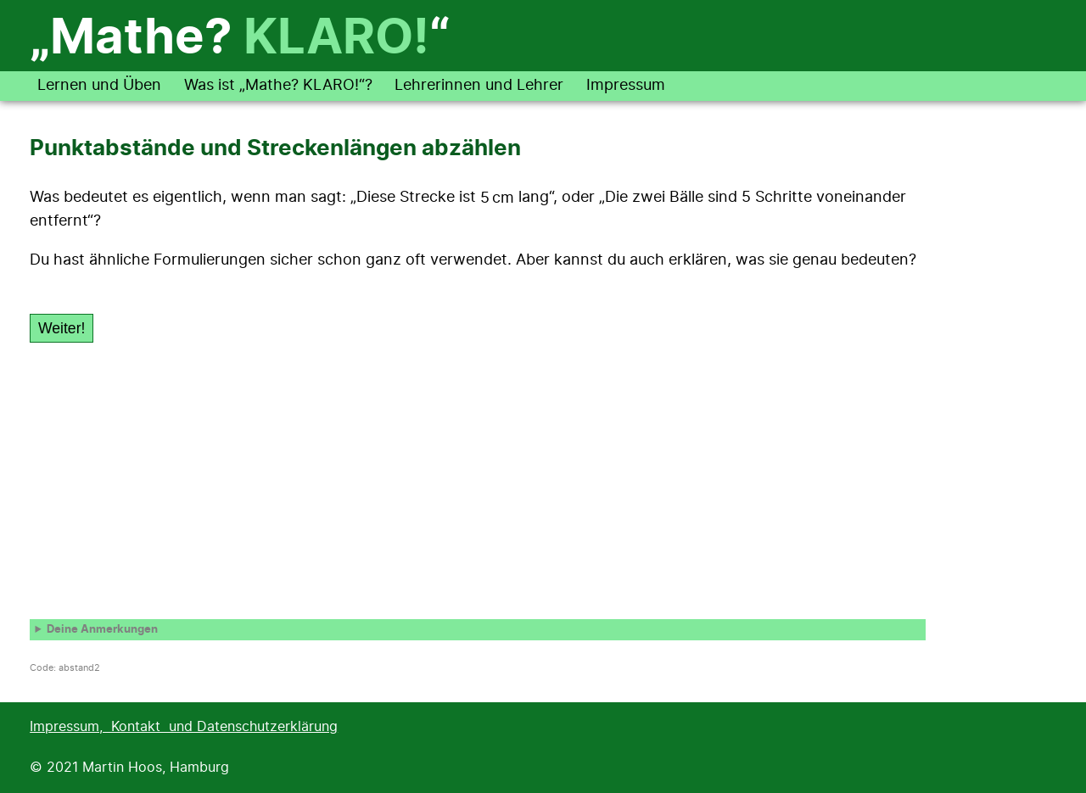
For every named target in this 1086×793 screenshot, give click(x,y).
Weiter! (61, 328)
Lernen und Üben (99, 85)
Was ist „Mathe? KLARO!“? (278, 85)
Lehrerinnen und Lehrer (479, 85)
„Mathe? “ (240, 39)
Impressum (625, 85)
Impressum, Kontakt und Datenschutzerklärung (184, 727)
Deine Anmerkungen (102, 629)
